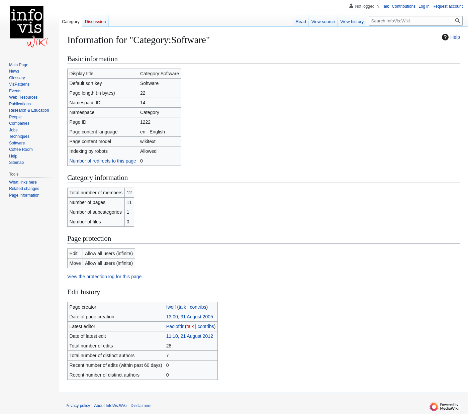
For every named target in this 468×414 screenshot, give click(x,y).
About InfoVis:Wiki (110, 405)
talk (182, 307)
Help (450, 37)
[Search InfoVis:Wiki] (416, 21)
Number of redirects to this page (103, 161)
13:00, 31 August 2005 (189, 316)
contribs (198, 307)
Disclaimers (141, 405)
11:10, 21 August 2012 (189, 336)
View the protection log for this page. (105, 276)
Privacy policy (78, 405)
